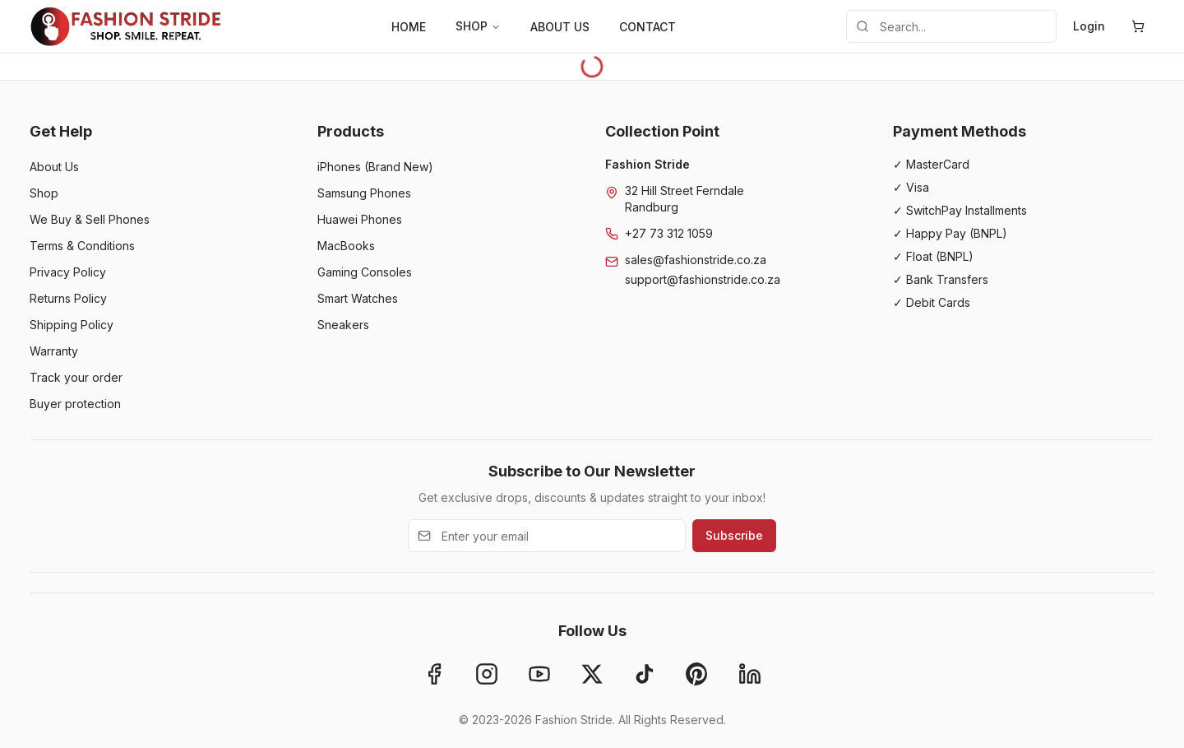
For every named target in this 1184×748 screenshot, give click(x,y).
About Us (54, 167)
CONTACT (647, 27)
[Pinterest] (697, 674)
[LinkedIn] (750, 674)
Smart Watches (357, 298)
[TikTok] (645, 674)
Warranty (54, 351)
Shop (44, 193)
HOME (408, 27)
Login (1089, 26)
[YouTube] (539, 674)
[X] (592, 674)
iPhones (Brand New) (375, 167)
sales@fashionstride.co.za (695, 260)
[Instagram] (487, 674)
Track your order (76, 377)
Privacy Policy (68, 272)
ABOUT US (560, 27)
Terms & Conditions (82, 246)
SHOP (478, 26)
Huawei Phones (359, 219)
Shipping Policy (71, 325)
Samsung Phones (364, 193)
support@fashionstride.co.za (702, 279)
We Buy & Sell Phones (90, 219)
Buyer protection (75, 404)
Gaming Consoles (364, 272)
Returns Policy (68, 298)
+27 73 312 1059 (669, 233)
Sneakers (343, 325)
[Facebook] (434, 674)
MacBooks (346, 246)
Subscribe (734, 535)
